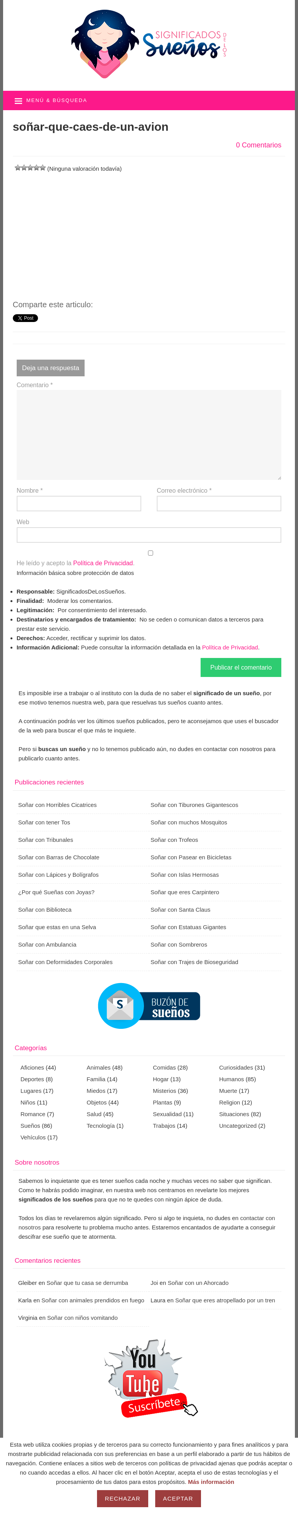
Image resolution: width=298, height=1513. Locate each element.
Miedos (96, 1090)
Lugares (31, 1090)
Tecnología (101, 1125)
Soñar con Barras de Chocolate (58, 857)
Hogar (161, 1079)
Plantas (162, 1102)
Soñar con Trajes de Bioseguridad (194, 962)
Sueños (30, 1125)
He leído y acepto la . (149, 558)
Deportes (32, 1079)
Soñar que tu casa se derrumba (87, 1282)
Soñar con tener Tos (44, 822)
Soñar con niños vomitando (82, 1317)
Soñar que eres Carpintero (185, 892)
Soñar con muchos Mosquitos (189, 822)
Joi (154, 1282)
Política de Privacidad (103, 563)
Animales (99, 1067)
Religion (229, 1102)
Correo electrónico (184, 490)
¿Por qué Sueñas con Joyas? (56, 892)
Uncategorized (238, 1125)
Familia (96, 1079)
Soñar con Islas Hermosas (185, 874)
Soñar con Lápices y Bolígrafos (58, 874)
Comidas (164, 1067)
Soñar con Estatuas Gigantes (188, 927)
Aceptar (178, 1498)
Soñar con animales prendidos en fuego (93, 1300)
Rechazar (122, 1498)
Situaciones (234, 1114)
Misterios (164, 1090)
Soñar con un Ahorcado (198, 1282)
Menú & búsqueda (56, 100)
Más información (211, 1481)
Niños (28, 1102)
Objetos (97, 1102)
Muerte (228, 1090)
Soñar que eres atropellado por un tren (225, 1300)
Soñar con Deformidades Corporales (65, 962)
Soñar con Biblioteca (45, 909)
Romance (33, 1114)
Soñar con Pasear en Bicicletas (191, 857)
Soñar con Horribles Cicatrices (57, 805)
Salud (94, 1114)
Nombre (30, 490)
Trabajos (164, 1125)
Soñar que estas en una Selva (57, 927)
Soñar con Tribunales (45, 839)
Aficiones (32, 1067)
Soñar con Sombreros (179, 944)
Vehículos (33, 1137)
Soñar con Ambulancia (47, 944)
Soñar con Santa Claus (180, 909)
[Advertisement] (149, 227)
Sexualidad (167, 1114)
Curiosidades (236, 1067)
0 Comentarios (258, 145)
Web (23, 522)
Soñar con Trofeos (174, 839)
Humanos (231, 1079)
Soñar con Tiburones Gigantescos (194, 805)
